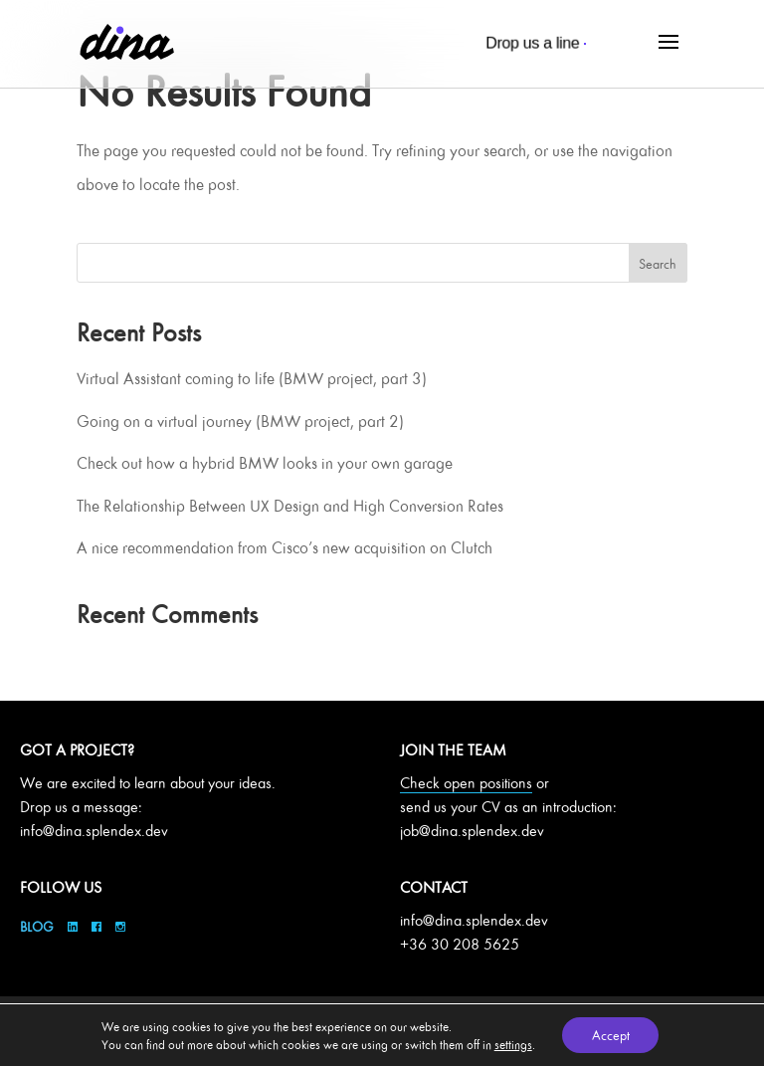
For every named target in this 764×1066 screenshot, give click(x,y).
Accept (611, 1034)
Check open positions (466, 782)
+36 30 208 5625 (459, 944)
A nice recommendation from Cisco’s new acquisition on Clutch (284, 547)
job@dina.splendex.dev (472, 830)
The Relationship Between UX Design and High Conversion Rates (290, 506)
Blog (39, 926)
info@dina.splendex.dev (94, 830)
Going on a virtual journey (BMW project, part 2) (240, 421)
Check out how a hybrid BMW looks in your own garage (265, 463)
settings (512, 1044)
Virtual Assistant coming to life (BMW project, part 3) (252, 378)
